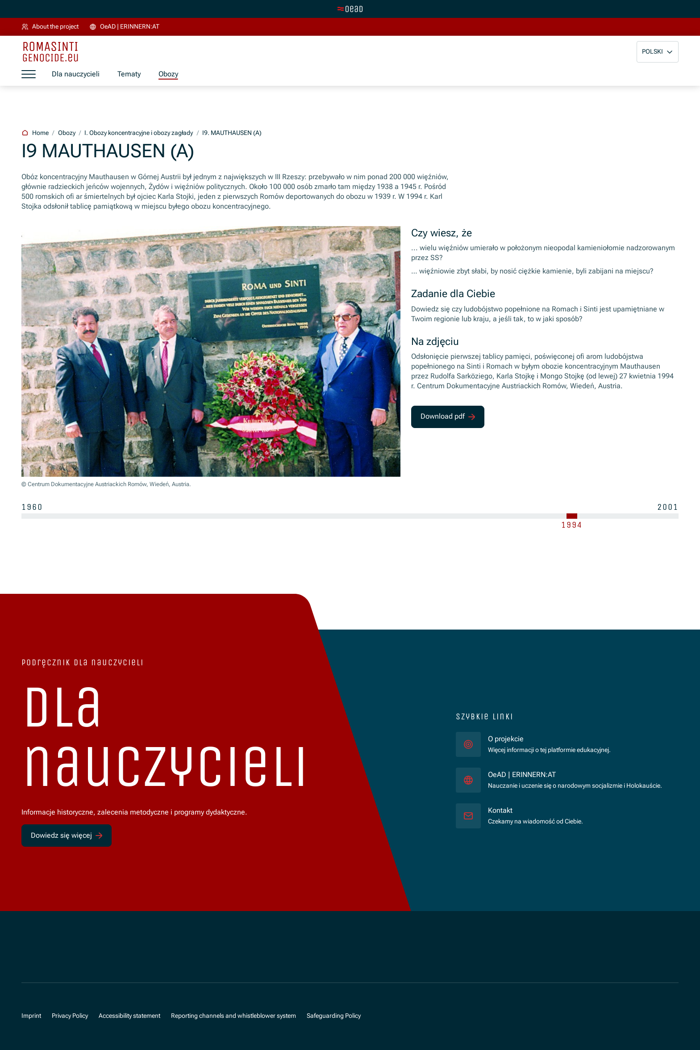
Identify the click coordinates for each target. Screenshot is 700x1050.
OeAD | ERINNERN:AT (575, 774)
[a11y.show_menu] (28, 74)
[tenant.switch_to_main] (350, 9)
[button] (658, 52)
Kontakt (500, 810)
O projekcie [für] (506, 739)
